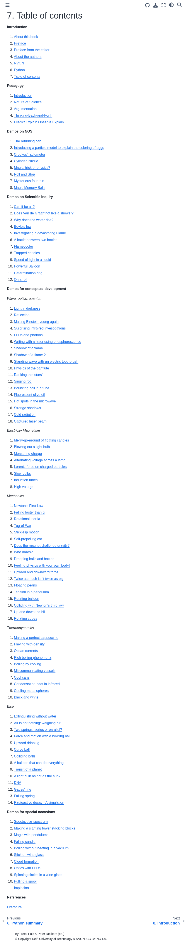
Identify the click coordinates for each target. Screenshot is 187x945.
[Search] (179, 4)
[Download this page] (155, 5)
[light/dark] (171, 4)
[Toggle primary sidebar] (7, 5)
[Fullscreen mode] (164, 5)
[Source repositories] (147, 5)
